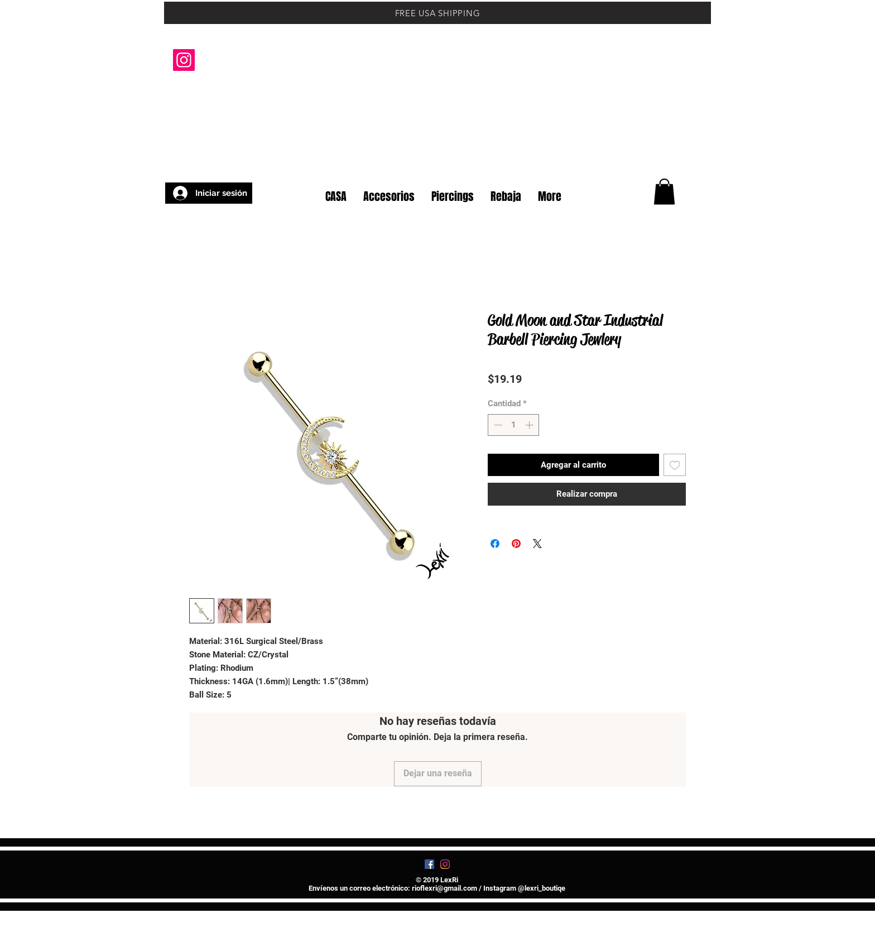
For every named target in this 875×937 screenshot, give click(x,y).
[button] (683, 160)
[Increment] (530, 425)
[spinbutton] (513, 425)
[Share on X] (537, 543)
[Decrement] (496, 425)
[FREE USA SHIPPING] (437, 13)
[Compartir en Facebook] (495, 543)
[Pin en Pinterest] (516, 543)
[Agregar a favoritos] (675, 465)
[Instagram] (184, 60)
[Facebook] (429, 864)
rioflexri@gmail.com (444, 888)
